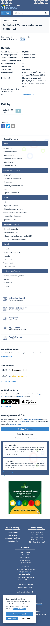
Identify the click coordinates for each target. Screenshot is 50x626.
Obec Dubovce (31, 606)
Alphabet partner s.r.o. (34, 603)
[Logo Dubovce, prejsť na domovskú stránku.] (25, 7)
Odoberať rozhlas (25, 429)
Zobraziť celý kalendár (9, 381)
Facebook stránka (25, 574)
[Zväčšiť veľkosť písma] (42, 2)
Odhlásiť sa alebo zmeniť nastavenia (25, 438)
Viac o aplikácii (6, 406)
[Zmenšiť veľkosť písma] (39, 2)
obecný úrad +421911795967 (25, 569)
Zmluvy (22, 39)
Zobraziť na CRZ (28, 95)
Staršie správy (8, 472)
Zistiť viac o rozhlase (25, 434)
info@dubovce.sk (25, 572)
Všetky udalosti (6, 356)
